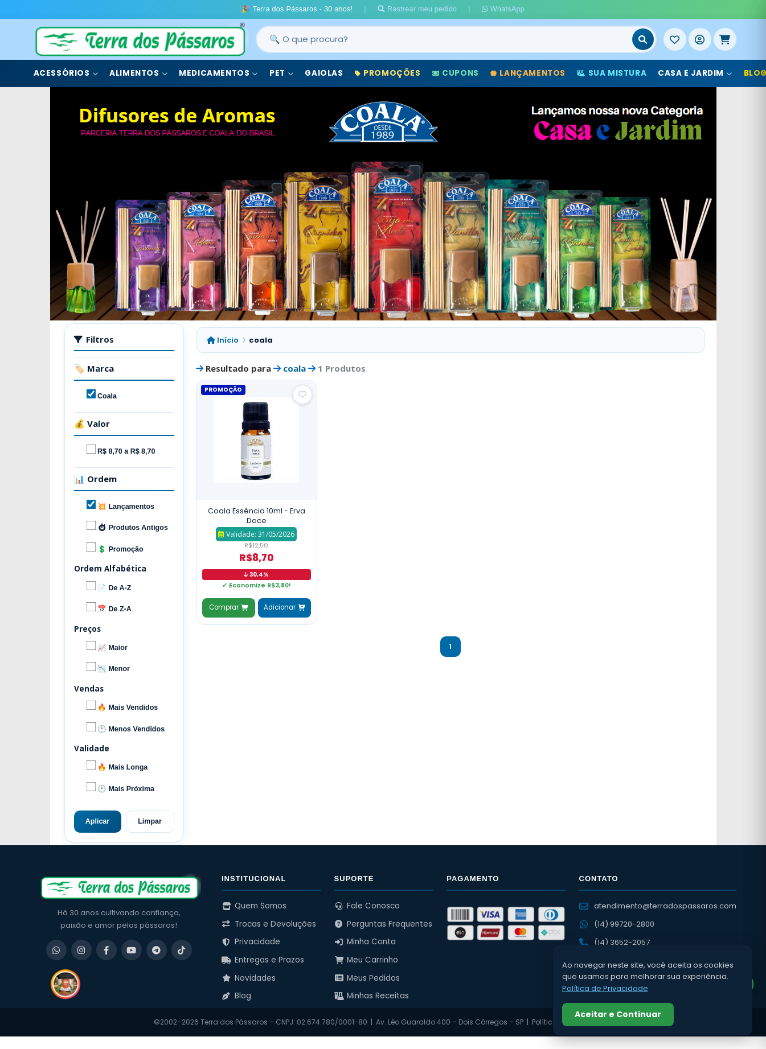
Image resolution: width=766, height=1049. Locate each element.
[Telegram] (156, 950)
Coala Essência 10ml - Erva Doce (256, 516)
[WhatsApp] (56, 950)
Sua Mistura (611, 73)
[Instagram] (81, 950)
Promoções (388, 73)
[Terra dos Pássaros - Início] (139, 39)
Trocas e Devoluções (269, 924)
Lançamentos (528, 73)
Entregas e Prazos (263, 960)
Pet (281, 73)
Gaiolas (324, 73)
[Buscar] (643, 39)
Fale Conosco (367, 905)
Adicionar (284, 607)
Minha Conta (365, 941)
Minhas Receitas (371, 995)
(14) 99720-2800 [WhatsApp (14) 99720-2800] (616, 924)
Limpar (150, 821)
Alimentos (138, 73)
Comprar (228, 607)
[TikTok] (181, 950)
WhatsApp (503, 9)
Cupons (455, 73)
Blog (236, 995)
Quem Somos (254, 905)
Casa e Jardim (695, 73)
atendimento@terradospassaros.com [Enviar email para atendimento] (657, 905)
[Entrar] (700, 39)
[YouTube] (131, 950)
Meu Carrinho (366, 960)
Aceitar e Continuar (618, 1014)
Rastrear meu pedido (417, 9)
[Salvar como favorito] (302, 394)
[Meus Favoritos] (674, 39)
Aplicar (97, 821)
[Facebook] (106, 950)
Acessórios (66, 73)
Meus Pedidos (367, 978)
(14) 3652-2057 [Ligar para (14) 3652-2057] (614, 942)
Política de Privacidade (605, 988)
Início (223, 340)
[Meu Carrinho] (725, 39)
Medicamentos (218, 73)
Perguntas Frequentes (383, 924)
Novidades (249, 978)
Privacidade (251, 941)
